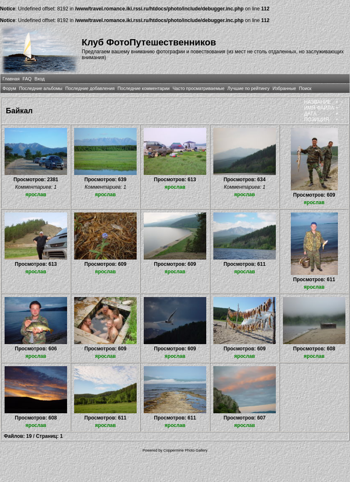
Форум (9, 88)
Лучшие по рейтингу (249, 88)
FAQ (27, 78)
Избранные (284, 88)
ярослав (35, 194)
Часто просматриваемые (198, 88)
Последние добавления (90, 88)
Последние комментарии (144, 88)
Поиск (305, 88)
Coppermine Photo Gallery (185, 450)
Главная (11, 78)
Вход (40, 78)
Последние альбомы (40, 88)
